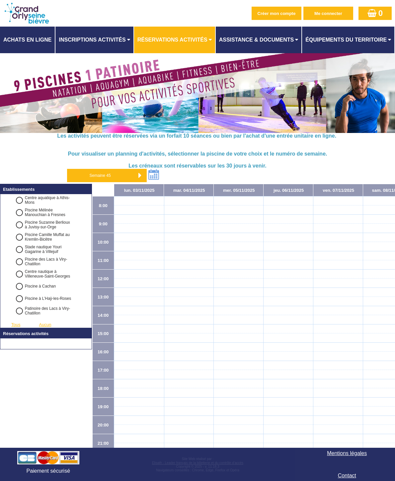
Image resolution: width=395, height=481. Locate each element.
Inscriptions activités (92, 40)
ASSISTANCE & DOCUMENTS (256, 40)
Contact (347, 475)
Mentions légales (347, 453)
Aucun (45, 324)
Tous (15, 324)
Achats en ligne (27, 40)
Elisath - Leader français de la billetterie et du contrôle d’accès (197, 462)
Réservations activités (172, 40)
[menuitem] (27, 40)
